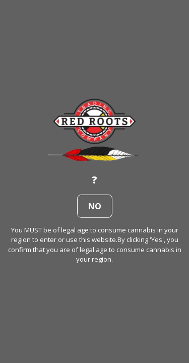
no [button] (94, 205)
